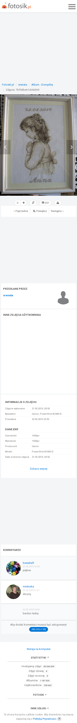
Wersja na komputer (39, 649)
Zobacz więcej (38, 468)
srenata (8, 295)
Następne (57, 211)
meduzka (28, 586)
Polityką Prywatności (44, 718)
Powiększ (40, 211)
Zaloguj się (38, 629)
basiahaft (28, 562)
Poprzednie (21, 211)
